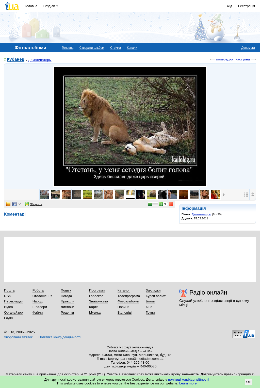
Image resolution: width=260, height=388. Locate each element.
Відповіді (125, 312)
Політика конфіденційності (59, 337)
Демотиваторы (39, 60)
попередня (224, 59)
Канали (132, 48)
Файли (37, 312)
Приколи (67, 301)
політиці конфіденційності (188, 379)
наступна (242, 59)
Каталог (124, 290)
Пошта (9, 290)
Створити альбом (91, 48)
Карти (93, 307)
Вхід (229, 6)
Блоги (150, 301)
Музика (95, 312)
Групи (150, 312)
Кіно (149, 307)
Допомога (248, 48)
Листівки (67, 307)
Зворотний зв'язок (18, 337)
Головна (31, 6)
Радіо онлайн (208, 292)
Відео (8, 307)
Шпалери (39, 307)
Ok (248, 382)
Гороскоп (96, 296)
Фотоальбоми (128, 301)
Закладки (153, 290)
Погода (66, 296)
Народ (37, 301)
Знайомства (98, 301)
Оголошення (42, 296)
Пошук (66, 290)
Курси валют (156, 296)
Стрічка (115, 48)
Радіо (8, 318)
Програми (97, 290)
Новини (123, 307)
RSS (7, 296)
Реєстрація (246, 6)
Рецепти (67, 312)
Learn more (188, 383)
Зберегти (33, 204)
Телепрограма (129, 296)
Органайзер (13, 312)
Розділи (49, 6)
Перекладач (13, 301)
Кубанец (15, 59)
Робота (38, 290)
